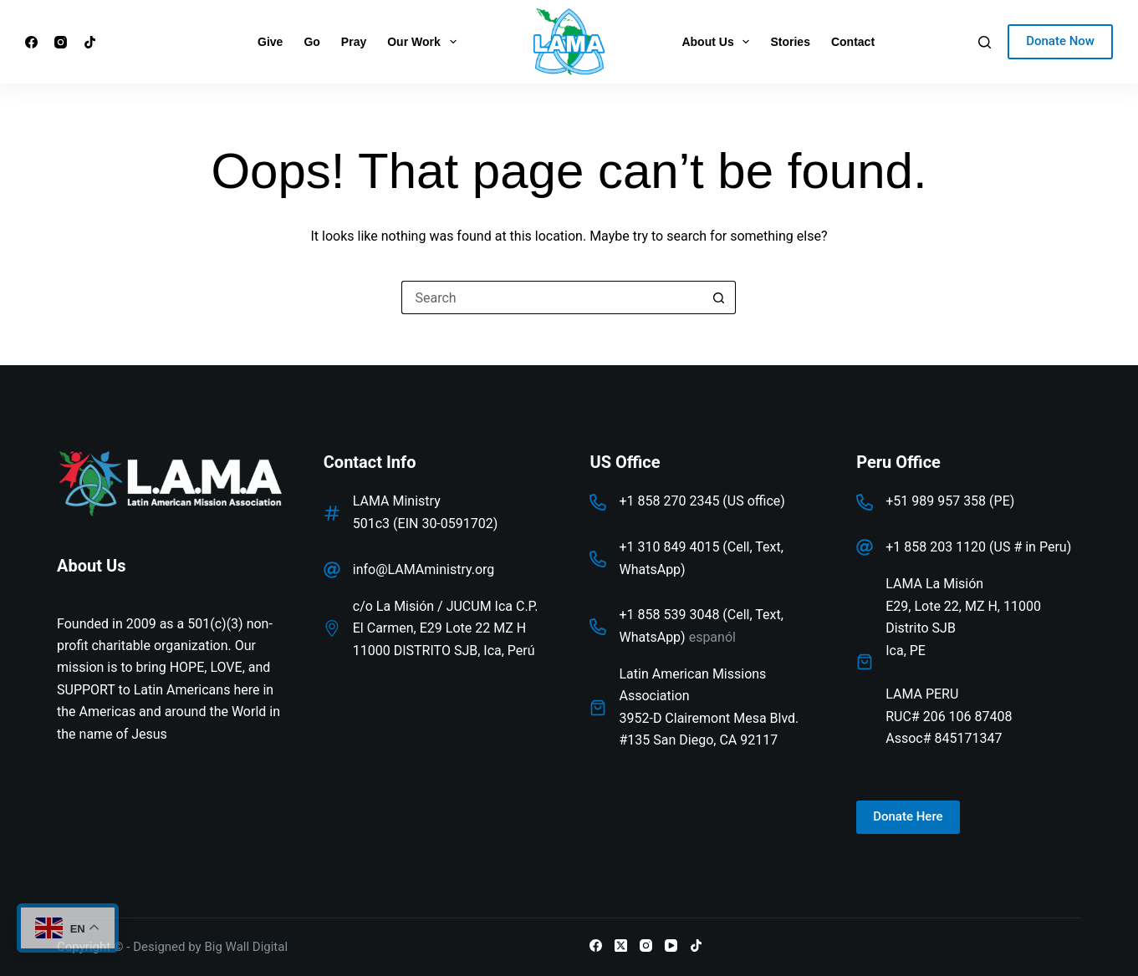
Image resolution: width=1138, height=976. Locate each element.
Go (311, 41)
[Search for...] (551, 297)
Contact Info (370, 462)
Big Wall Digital (246, 946)
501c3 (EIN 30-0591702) (425, 523)
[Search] (984, 42)
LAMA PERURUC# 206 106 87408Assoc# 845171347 (948, 716)
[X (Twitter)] (621, 945)
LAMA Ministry (397, 501)
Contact (853, 41)
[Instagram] (60, 42)
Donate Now (1060, 40)
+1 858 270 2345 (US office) (701, 501)
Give (270, 41)
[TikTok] (90, 42)
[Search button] (719, 297)
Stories (789, 41)
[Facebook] (31, 42)
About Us (718, 42)
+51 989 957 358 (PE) (949, 501)
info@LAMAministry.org (424, 569)
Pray (353, 41)
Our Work (424, 42)
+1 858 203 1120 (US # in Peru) (978, 547)
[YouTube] (671, 945)
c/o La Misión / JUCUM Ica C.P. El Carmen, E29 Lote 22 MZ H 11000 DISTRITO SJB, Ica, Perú (445, 628)
